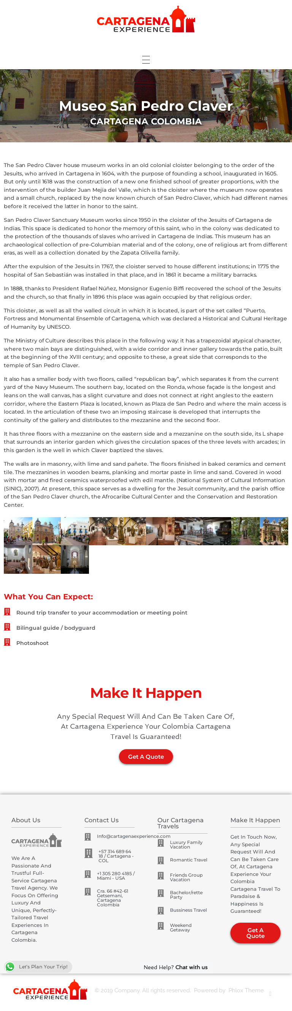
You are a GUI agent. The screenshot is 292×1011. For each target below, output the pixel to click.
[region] (146, 105)
